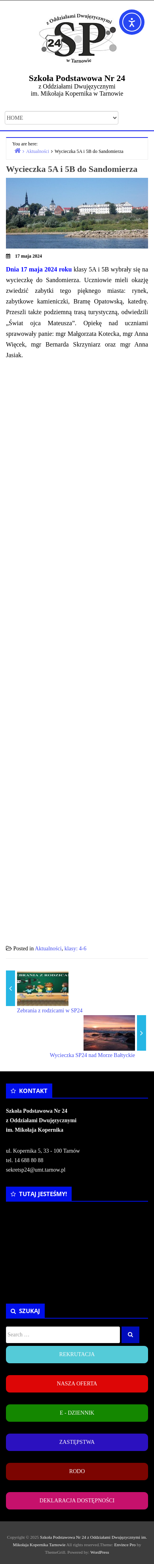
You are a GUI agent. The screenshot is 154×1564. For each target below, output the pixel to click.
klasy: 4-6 (76, 949)
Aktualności (48, 949)
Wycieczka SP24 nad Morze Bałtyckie (92, 1055)
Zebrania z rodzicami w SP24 (50, 1011)
